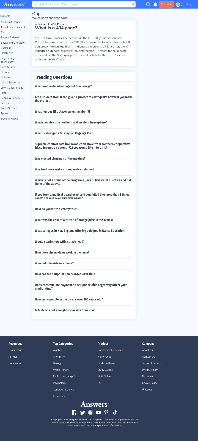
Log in (191, 4)
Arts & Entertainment (13, 27)
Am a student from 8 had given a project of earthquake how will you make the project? (84, 99)
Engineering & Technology (8, 60)
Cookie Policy (149, 383)
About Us (147, 350)
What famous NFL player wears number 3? (62, 111)
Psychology (59, 383)
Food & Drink (8, 67)
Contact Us (148, 356)
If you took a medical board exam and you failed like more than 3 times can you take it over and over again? (82, 196)
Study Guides (105, 369)
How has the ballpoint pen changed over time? (65, 274)
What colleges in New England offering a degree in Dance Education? (80, 231)
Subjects (5, 16)
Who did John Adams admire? (54, 263)
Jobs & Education (10, 82)
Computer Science (63, 389)
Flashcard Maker (107, 363)
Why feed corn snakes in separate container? (64, 169)
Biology (57, 363)
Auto (3, 32)
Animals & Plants (10, 22)
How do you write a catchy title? (56, 209)
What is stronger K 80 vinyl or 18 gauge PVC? (64, 133)
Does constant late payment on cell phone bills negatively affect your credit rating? (81, 287)
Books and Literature (13, 42)
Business (6, 47)
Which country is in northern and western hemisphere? (71, 122)
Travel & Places (9, 118)
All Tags (13, 356)
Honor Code (104, 356)
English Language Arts (66, 376)
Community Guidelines (110, 350)
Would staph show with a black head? (60, 242)
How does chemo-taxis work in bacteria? (62, 252)
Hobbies (5, 77)
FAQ (100, 383)
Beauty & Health (10, 37)
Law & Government (12, 87)
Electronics (7, 53)
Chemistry (59, 356)
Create (166, 4)
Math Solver (104, 376)
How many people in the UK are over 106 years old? (69, 299)
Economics (59, 396)
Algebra (57, 350)
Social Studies (9, 108)
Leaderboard (16, 350)
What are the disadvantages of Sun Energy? (63, 86)
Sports (4, 113)
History (5, 72)
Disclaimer (148, 376)
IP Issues (147, 389)
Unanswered (16, 363)
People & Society (10, 98)
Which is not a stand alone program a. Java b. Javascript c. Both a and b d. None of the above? (83, 182)
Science (5, 103)
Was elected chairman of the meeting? (60, 158)
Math (4, 92)
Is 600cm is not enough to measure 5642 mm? (65, 310)
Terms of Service (151, 363)
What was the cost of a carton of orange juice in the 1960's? (74, 220)
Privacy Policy (150, 369)
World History (61, 369)
